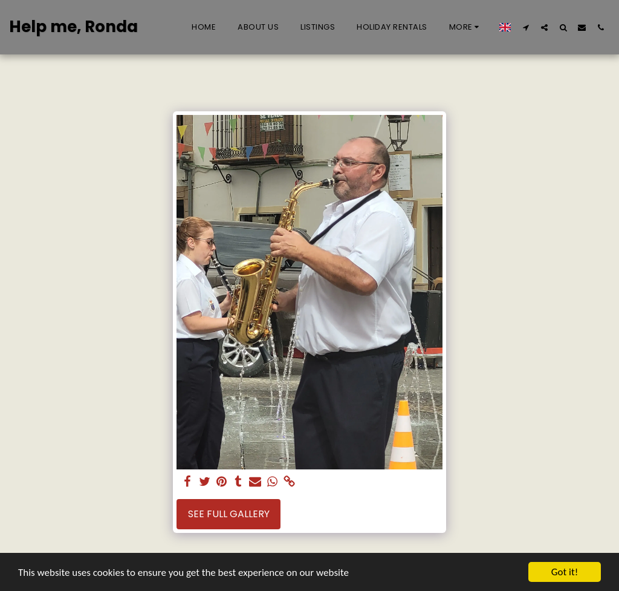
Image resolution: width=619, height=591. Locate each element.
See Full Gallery (229, 514)
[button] (525, 27)
